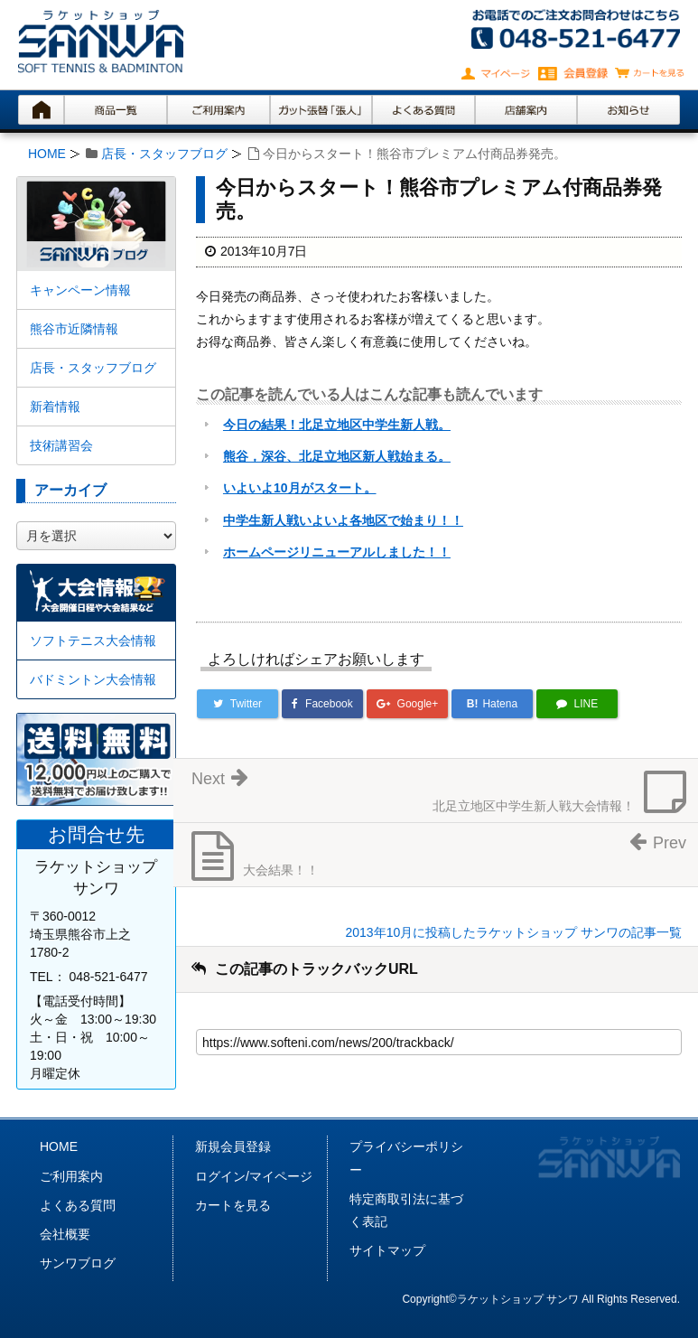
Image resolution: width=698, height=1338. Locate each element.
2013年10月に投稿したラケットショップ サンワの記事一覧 (513, 932)
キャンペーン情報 (80, 290)
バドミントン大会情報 (93, 679)
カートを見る (233, 1205)
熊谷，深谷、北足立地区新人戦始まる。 (337, 456)
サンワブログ (78, 1263)
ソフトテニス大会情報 (93, 640)
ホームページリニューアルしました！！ (337, 552)
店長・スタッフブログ (164, 153)
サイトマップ (387, 1250)
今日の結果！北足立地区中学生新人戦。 (337, 424)
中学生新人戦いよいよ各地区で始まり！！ (343, 520)
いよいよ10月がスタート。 (300, 488)
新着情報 (55, 406)
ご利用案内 (71, 1176)
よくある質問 (78, 1205)
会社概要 (65, 1234)
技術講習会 (61, 445)
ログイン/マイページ (253, 1176)
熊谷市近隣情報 (74, 329)
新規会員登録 (233, 1146)
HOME (47, 153)
